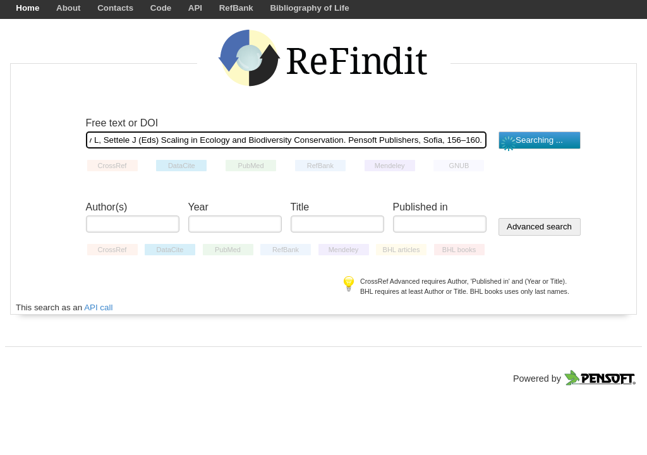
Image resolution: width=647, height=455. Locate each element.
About (68, 8)
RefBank (236, 8)
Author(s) (107, 207)
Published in (420, 207)
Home (27, 8)
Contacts (115, 8)
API (195, 8)
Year (198, 207)
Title (300, 207)
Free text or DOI (122, 123)
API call (98, 307)
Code (160, 8)
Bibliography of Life (309, 8)
